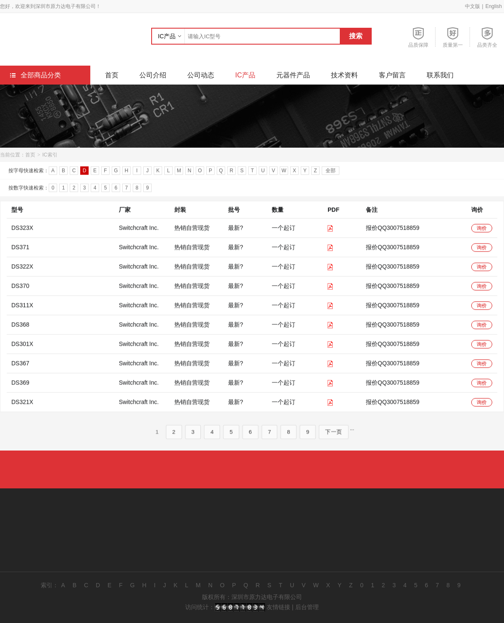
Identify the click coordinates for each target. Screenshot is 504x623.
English (494, 6)
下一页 (334, 442)
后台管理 (307, 607)
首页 (111, 75)
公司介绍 (152, 75)
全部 (331, 172)
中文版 (472, 6)
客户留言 (392, 75)
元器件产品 (293, 75)
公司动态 (200, 75)
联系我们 (440, 75)
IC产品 (167, 36)
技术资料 (344, 75)
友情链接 (278, 607)
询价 (482, 238)
